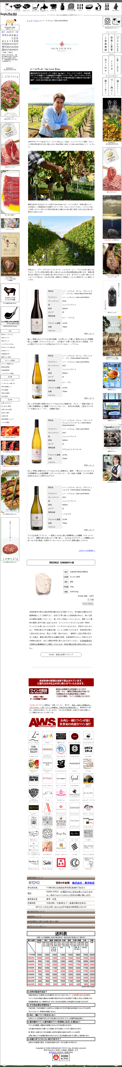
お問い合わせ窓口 (6, 409)
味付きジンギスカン (7, 334)
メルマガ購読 (5, 422)
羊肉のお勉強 (5, 393)
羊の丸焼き (4, 396)
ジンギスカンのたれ (7, 344)
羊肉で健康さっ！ (6, 386)
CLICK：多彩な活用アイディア (61, 655)
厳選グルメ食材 (6, 357)
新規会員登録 (5, 367)
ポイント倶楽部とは (7, 363)
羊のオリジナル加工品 (8, 347)
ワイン (36, 21)
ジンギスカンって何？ (8, 380)
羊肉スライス (5, 337)
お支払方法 (4, 416)
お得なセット (5, 350)
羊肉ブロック (5, 341)
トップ (29, 21)
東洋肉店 (52, 1052)
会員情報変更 (5, 370)
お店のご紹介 (5, 412)
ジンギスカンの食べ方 (8, 383)
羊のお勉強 (4, 390)
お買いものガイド (6, 403)
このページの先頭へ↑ (87, 550)
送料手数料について (7, 419)
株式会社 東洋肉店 (83, 883)
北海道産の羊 (5, 354)
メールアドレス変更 (7, 373)
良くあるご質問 (6, 406)
